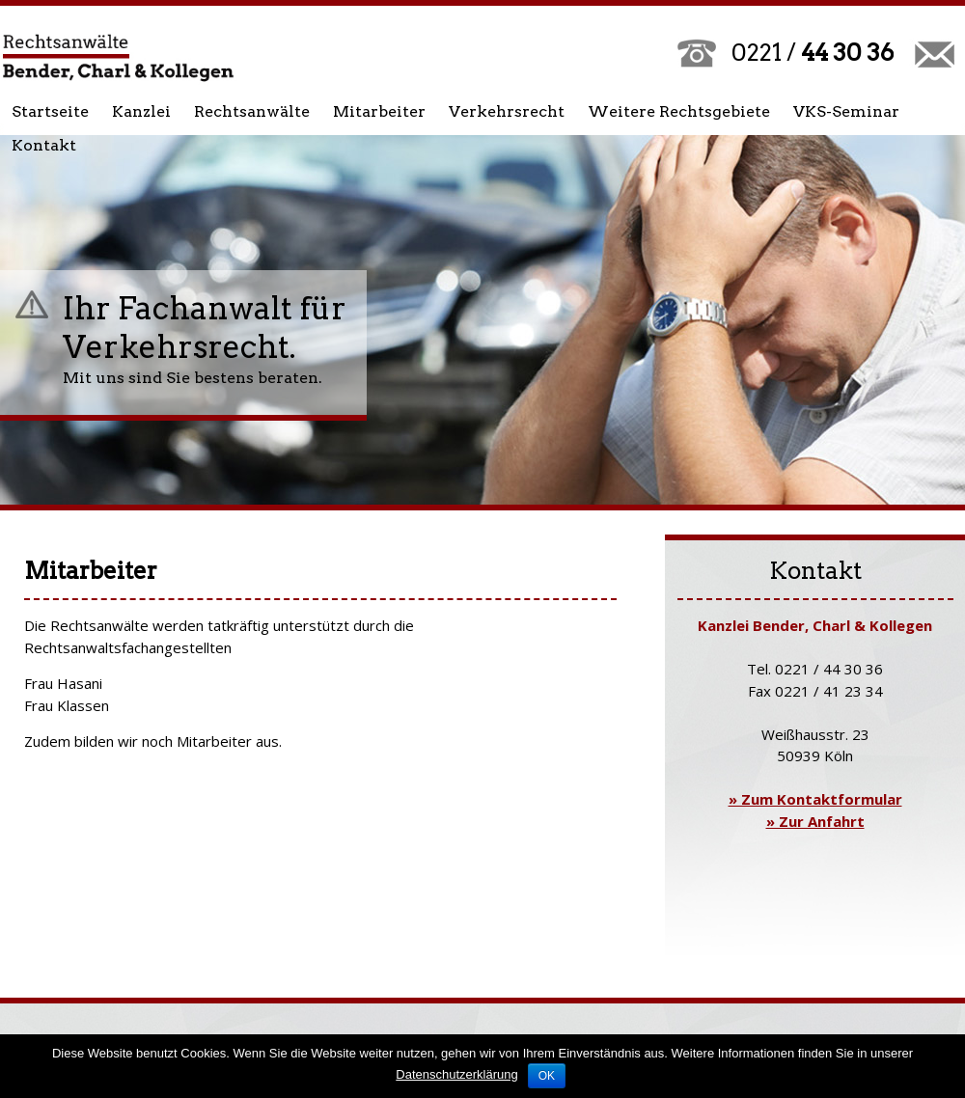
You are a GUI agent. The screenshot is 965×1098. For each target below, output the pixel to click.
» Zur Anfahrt (815, 821)
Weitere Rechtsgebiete (679, 111)
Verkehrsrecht (507, 111)
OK (546, 1076)
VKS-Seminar (846, 111)
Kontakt (44, 145)
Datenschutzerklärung (456, 1074)
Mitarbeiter (379, 111)
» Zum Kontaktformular (815, 799)
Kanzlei (141, 111)
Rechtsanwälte (252, 111)
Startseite (50, 111)
